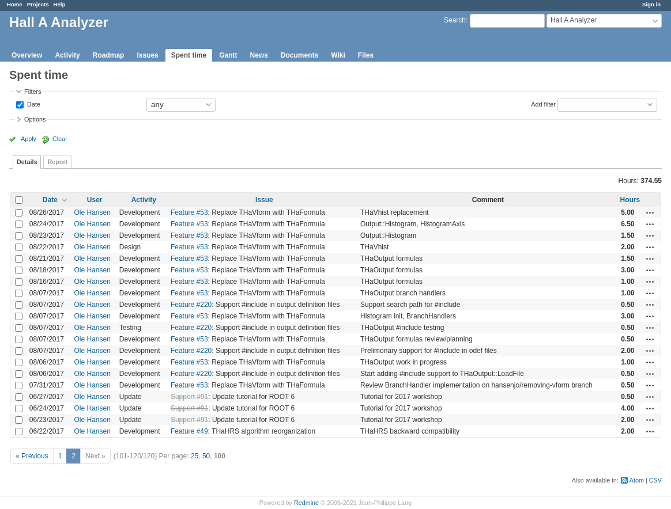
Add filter (543, 103)
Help (60, 4)
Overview (27, 55)
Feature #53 (189, 212)
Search (455, 20)
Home (14, 4)
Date (32, 103)
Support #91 (189, 397)
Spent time (188, 55)
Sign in (651, 4)
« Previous (32, 456)
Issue (264, 200)
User (95, 200)
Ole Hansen (92, 212)
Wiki (338, 55)
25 (194, 456)
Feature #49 (189, 431)
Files (366, 55)
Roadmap (109, 55)
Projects (38, 4)
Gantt (228, 55)
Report (57, 161)
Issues (147, 55)
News (258, 55)
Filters (32, 91)
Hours (630, 200)
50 (206, 456)
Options (35, 119)
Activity (67, 55)
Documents (299, 55)
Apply (28, 138)
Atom (636, 480)
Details (27, 161)
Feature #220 (191, 305)
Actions (650, 212)
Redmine (306, 502)
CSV (655, 480)
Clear (59, 138)
